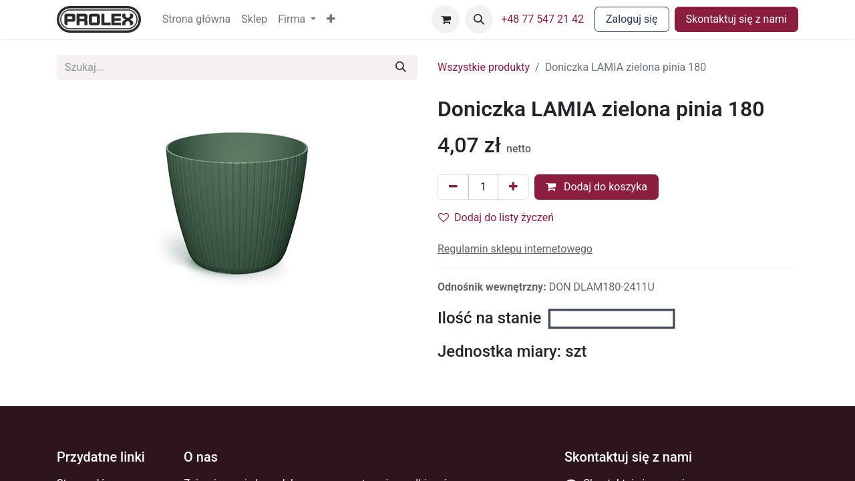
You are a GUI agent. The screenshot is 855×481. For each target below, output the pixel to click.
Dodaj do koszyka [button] (596, 186)
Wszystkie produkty (484, 67)
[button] (331, 19)
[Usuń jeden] (453, 187)
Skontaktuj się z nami (736, 19)
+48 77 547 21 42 (542, 19)
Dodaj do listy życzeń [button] (496, 217)
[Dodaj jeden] (513, 187)
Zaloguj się (632, 19)
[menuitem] (196, 19)
